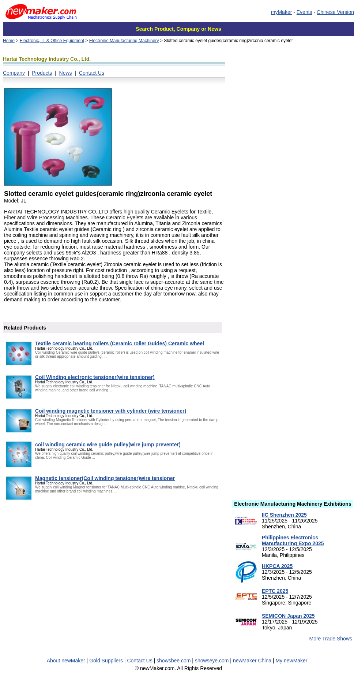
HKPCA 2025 (277, 566)
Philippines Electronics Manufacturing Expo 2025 (293, 540)
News (65, 73)
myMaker (281, 12)
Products (42, 73)
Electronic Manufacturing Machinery (124, 40)
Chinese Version (335, 12)
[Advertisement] (292, 159)
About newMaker (66, 660)
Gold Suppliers (106, 660)
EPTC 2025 (275, 591)
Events (304, 12)
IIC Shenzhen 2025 (284, 515)
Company (14, 73)
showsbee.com (174, 660)
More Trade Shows (331, 639)
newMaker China (252, 660)
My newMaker (291, 660)
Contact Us (91, 73)
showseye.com (212, 660)
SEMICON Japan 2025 (288, 616)
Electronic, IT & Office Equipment (52, 40)
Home (9, 40)
